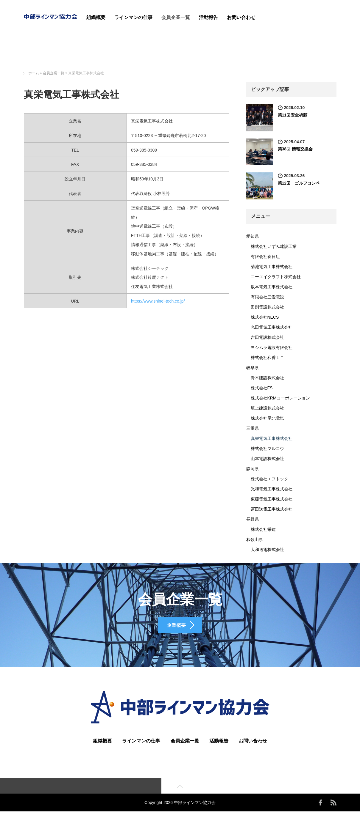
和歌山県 (254, 539)
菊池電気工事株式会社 (271, 266)
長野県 (252, 519)
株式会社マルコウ (267, 448)
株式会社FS (262, 387)
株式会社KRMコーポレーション (280, 398)
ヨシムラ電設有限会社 (271, 347)
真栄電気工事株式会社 (271, 438)
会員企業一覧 (175, 17)
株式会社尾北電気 (267, 418)
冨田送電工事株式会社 (271, 509)
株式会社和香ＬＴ (267, 357)
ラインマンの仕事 (133, 17)
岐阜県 (252, 367)
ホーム (33, 73)
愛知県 (252, 236)
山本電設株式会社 (267, 458)
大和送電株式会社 (267, 549)
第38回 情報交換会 (295, 149)
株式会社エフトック (269, 478)
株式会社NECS (265, 317)
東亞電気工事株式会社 (271, 499)
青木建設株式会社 (267, 377)
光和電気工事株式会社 (271, 489)
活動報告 (208, 17)
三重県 (252, 428)
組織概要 (95, 17)
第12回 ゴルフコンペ (299, 183)
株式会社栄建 (263, 529)
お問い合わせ (241, 17)
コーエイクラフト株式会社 (276, 276)
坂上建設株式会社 (267, 408)
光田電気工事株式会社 (271, 327)
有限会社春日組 (265, 256)
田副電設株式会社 (267, 307)
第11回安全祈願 (293, 115)
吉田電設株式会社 (267, 337)
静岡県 (252, 468)
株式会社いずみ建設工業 (274, 246)
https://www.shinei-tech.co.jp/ (158, 301)
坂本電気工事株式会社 (271, 286)
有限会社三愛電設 (267, 297)
